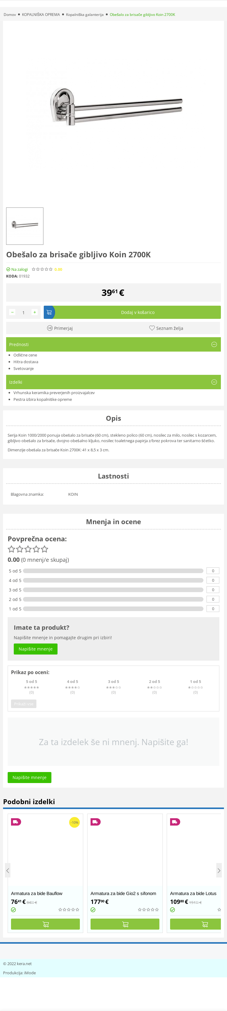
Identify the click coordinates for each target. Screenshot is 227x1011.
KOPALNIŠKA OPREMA (41, 14)
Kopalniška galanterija (85, 14)
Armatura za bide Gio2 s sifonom (123, 893)
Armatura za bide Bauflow (36, 893)
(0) (66, 269)
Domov (10, 14)
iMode (30, 973)
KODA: (12, 276)
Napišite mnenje (86, 269)
